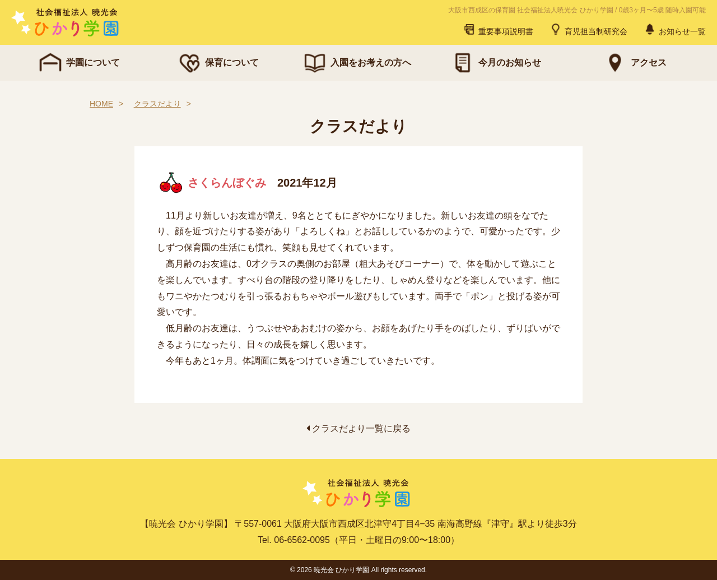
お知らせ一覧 (674, 29)
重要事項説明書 (498, 29)
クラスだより (157, 103)
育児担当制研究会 (588, 29)
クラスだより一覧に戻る (358, 428)
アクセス (634, 62)
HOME (101, 103)
